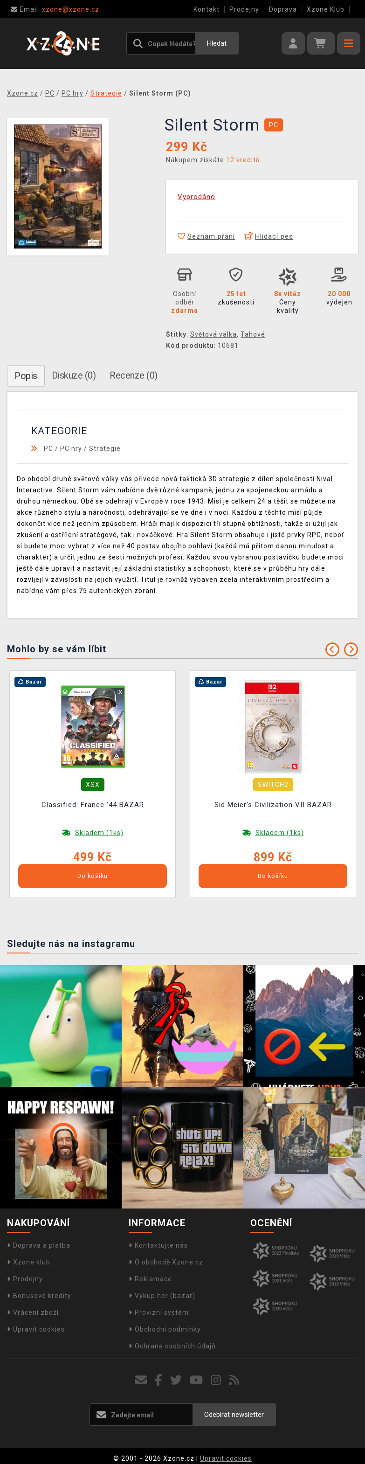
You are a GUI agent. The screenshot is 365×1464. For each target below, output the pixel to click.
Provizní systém (159, 1312)
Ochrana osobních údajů (172, 1346)
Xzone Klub (325, 9)
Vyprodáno (196, 197)
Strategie (105, 448)
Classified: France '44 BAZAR (92, 805)
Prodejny (244, 9)
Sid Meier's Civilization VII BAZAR (273, 805)
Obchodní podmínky (165, 1329)
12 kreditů (243, 160)
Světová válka (213, 334)
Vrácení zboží (33, 1312)
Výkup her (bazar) (162, 1295)
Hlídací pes (268, 236)
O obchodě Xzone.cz (166, 1262)
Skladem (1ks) (99, 832)
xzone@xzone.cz (55, 9)
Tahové (253, 334)
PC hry (71, 448)
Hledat (217, 43)
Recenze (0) (134, 375)
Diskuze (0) (74, 375)
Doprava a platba (38, 1245)
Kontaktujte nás (158, 1245)
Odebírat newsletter (234, 1414)
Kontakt (206, 9)
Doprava (283, 9)
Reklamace (150, 1279)
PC (48, 448)
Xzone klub (28, 1262)
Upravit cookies (36, 1329)
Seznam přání (206, 236)
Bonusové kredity (39, 1295)
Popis (25, 375)
